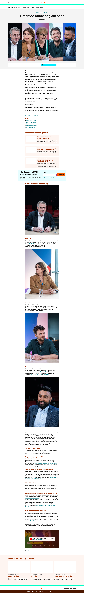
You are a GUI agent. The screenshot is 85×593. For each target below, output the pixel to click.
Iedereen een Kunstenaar (36, 374)
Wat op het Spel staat (33, 243)
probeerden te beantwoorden (32, 498)
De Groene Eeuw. (44, 371)
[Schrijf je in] (61, 174)
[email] (50, 175)
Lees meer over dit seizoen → (32, 115)
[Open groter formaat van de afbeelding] (42, 210)
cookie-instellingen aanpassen (38, 539)
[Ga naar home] (42, 2)
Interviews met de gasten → (32, 123)
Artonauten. (46, 374)
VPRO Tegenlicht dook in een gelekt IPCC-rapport (46, 463)
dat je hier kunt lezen (35, 520)
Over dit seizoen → (30, 127)
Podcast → (28, 129)
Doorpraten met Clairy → (32, 122)
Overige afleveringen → (31, 125)
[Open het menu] (10, 2)
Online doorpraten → (31, 120)
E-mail (44, 172)
